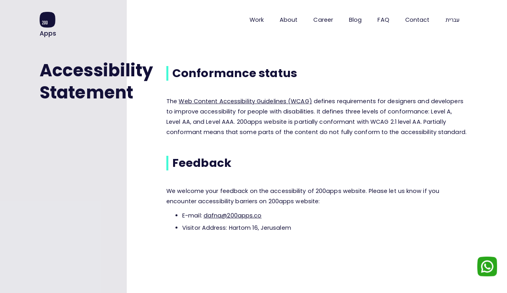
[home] (48, 24)
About (289, 20)
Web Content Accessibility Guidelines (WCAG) (245, 101)
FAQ (383, 20)
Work (257, 20)
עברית (453, 20)
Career (323, 20)
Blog (355, 20)
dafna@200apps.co (233, 215)
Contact (417, 20)
